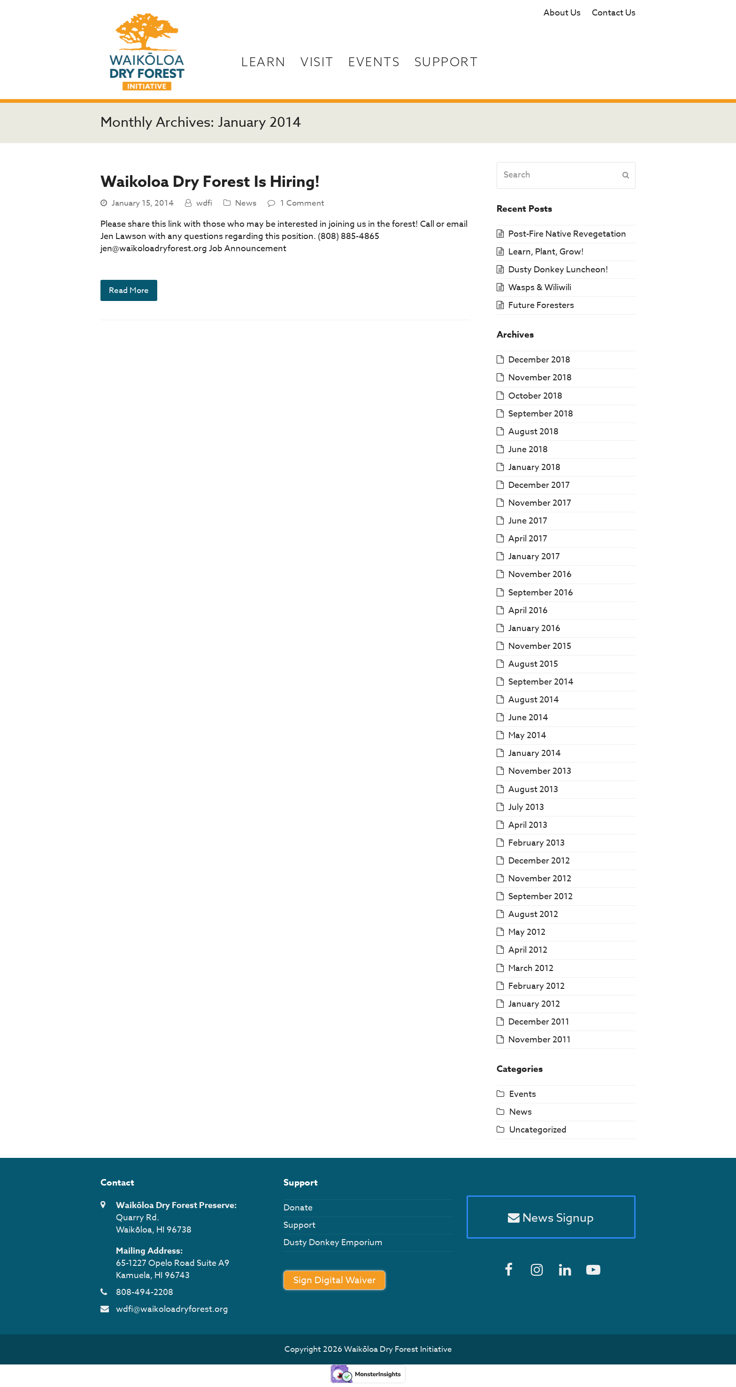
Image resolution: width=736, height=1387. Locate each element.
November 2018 (540, 377)
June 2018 (528, 449)
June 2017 (527, 521)
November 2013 (539, 771)
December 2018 (539, 360)
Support (299, 1225)
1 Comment (302, 203)
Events (522, 1094)
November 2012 (539, 878)
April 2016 (528, 610)
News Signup (551, 1217)
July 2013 (526, 807)
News (245, 203)
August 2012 (533, 914)
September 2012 (540, 896)
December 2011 (538, 1022)
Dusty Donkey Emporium (333, 1242)
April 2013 (527, 825)
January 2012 (534, 1004)
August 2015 (533, 664)
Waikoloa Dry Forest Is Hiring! (210, 182)
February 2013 (536, 843)
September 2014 (541, 682)
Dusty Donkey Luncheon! (558, 269)
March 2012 (530, 968)
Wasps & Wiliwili (539, 287)
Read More (129, 290)
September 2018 (540, 414)
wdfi (204, 203)
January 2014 (534, 753)
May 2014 (527, 735)
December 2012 (539, 861)
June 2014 (528, 717)
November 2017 (539, 503)
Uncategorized (538, 1130)
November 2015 (539, 646)
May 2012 (526, 932)
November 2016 (540, 574)
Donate (298, 1208)
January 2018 (534, 467)
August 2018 (533, 431)
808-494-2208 (144, 1292)
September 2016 (540, 592)
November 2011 (539, 1039)
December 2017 (539, 485)
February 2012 (536, 986)
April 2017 (527, 538)
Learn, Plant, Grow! (546, 252)
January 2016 (534, 628)
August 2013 (533, 789)
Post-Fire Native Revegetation (567, 234)
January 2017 (534, 556)
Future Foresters (541, 305)
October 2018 (535, 396)
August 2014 (533, 700)
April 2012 (527, 950)
